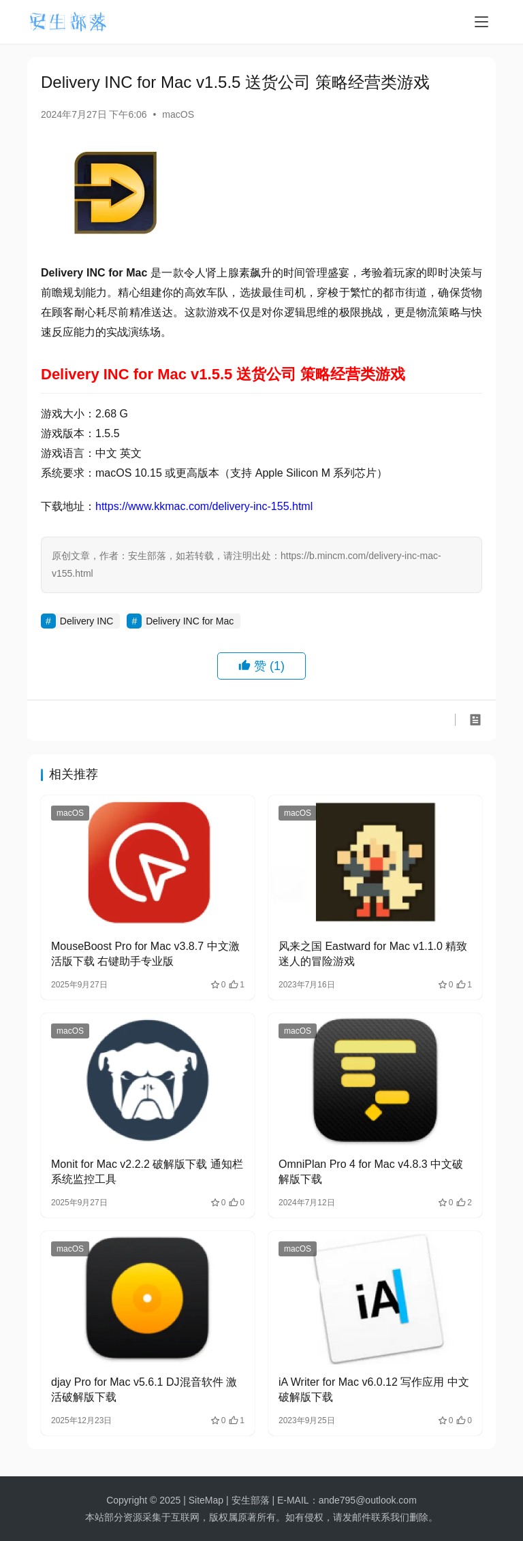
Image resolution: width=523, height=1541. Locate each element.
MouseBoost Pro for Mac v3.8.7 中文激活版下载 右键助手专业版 (145, 953)
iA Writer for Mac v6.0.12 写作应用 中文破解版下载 (374, 1389)
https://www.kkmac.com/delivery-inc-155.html (204, 506)
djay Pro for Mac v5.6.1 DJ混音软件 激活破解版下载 (144, 1389)
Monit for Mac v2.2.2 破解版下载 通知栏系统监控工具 (147, 1171)
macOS (178, 114)
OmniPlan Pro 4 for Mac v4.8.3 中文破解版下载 (371, 1171)
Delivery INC (87, 621)
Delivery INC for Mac (190, 621)
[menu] (481, 22)
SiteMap (206, 1500)
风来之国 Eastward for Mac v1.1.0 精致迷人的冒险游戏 (373, 953)
